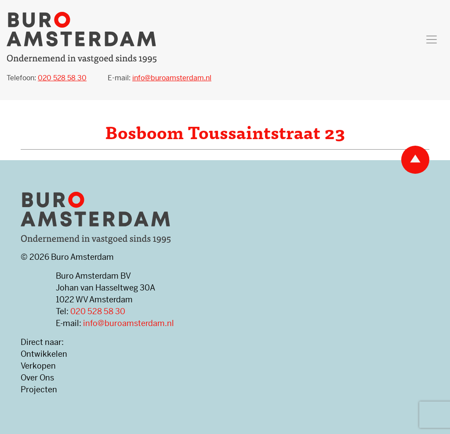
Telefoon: (47, 77)
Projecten (39, 389)
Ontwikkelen (44, 354)
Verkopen (38, 366)
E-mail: (159, 77)
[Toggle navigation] (431, 39)
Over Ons (37, 378)
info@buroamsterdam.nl (128, 323)
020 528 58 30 (97, 311)
